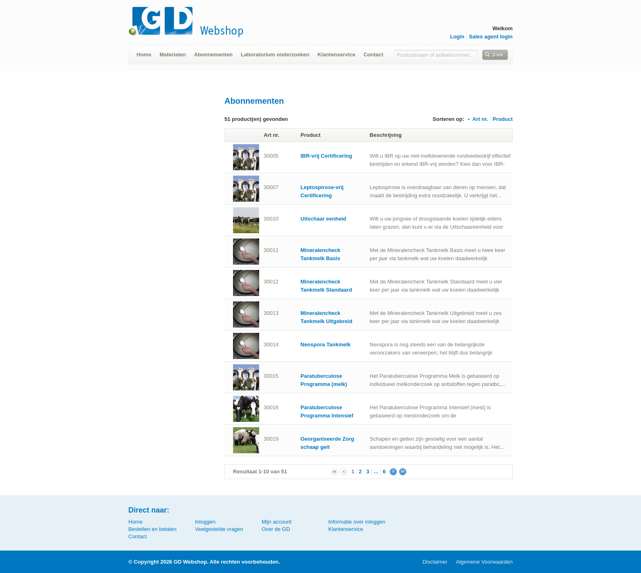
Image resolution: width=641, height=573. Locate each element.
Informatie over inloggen (356, 522)
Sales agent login (491, 36)
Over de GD (276, 529)
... (376, 471)
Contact (373, 54)
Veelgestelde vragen (219, 529)
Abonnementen (213, 54)
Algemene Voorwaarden (484, 562)
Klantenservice (337, 54)
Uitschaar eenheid (323, 219)
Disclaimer (435, 562)
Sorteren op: (448, 119)
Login (457, 36)
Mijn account (276, 522)
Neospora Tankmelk (325, 344)
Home (144, 54)
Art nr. (477, 119)
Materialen (172, 54)
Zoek (498, 54)
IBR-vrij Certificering (326, 156)
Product (503, 119)
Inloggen (205, 522)
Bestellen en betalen (152, 529)
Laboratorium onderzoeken (275, 54)
